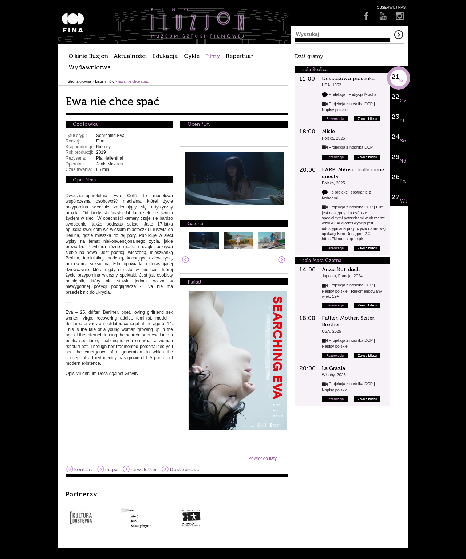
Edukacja (165, 55)
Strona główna (79, 81)
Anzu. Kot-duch (341, 269)
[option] (233, 509)
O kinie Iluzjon (88, 55)
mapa (111, 469)
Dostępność (184, 469)
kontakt (83, 469)
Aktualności (130, 55)
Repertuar (239, 55)
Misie (328, 131)
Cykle (192, 55)
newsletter (144, 469)
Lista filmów (104, 81)
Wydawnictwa (89, 67)
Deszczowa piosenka (348, 78)
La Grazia (333, 368)
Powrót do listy (262, 458)
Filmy (212, 55)
